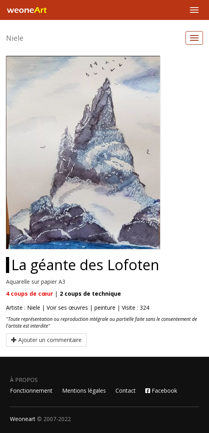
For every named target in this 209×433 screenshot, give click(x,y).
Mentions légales (84, 390)
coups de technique (90, 293)
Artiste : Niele (23, 307)
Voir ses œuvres (67, 307)
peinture (104, 307)
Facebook (161, 390)
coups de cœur (29, 293)
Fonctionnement (31, 390)
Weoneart (22, 419)
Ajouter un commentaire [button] (46, 340)
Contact (125, 390)
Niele (14, 38)
